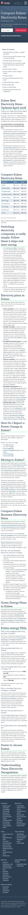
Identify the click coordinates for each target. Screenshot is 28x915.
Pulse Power (6, 813)
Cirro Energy (4, 207)
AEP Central (12, 491)
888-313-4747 (10, 445)
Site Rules (5, 871)
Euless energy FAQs (8, 85)
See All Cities (6, 855)
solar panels (18, 408)
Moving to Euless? (8, 76)
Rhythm (3, 213)
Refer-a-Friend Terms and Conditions (7, 878)
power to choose (7, 484)
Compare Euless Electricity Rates (12, 60)
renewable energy (15, 388)
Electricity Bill (20, 814)
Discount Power (5, 203)
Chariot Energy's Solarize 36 (10, 147)
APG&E (3, 185)
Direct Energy (6, 824)
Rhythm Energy (12, 419)
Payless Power (6, 814)
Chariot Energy (5, 188)
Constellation (6, 809)
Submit (21, 3)
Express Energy (7, 825)
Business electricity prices (8, 542)
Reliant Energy (6, 805)
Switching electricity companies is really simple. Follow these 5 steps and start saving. (14, 64)
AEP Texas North (21, 837)
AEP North (24, 489)
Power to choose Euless (9, 87)
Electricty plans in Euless (10, 69)
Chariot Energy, (9, 620)
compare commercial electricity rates (11, 525)
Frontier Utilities (5, 197)
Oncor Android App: (8, 456)
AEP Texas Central (22, 836)
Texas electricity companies (16, 415)
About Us (5, 862)
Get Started (21, 30)
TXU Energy (6, 807)
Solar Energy (20, 866)
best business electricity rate (11, 527)
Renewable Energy (22, 864)
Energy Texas (5, 210)
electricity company (11, 248)
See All (4, 827)
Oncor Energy (4, 488)
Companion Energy (6, 194)
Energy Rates (20, 805)
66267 (12, 447)
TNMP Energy (20, 834)
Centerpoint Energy (9, 489)
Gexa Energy (4, 200)
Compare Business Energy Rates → (11, 35)
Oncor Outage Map (8, 448)
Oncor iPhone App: (8, 454)
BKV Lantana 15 (7, 160)
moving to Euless (9, 715)
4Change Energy (6, 191)
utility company (10, 653)
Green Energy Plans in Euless (11, 82)
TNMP (10, 493)
